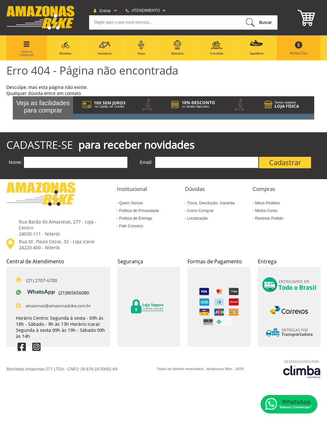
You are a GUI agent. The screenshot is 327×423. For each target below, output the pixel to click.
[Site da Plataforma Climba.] (302, 369)
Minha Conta (266, 210)
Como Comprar (200, 210)
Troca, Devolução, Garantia (210, 203)
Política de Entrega (135, 218)
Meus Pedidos (267, 203)
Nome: (15, 162)
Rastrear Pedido (269, 218)
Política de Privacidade (138, 210)
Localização (197, 218)
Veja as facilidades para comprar (43, 106)
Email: (146, 162)
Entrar (105, 10)
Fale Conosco (130, 226)
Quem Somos (130, 203)
